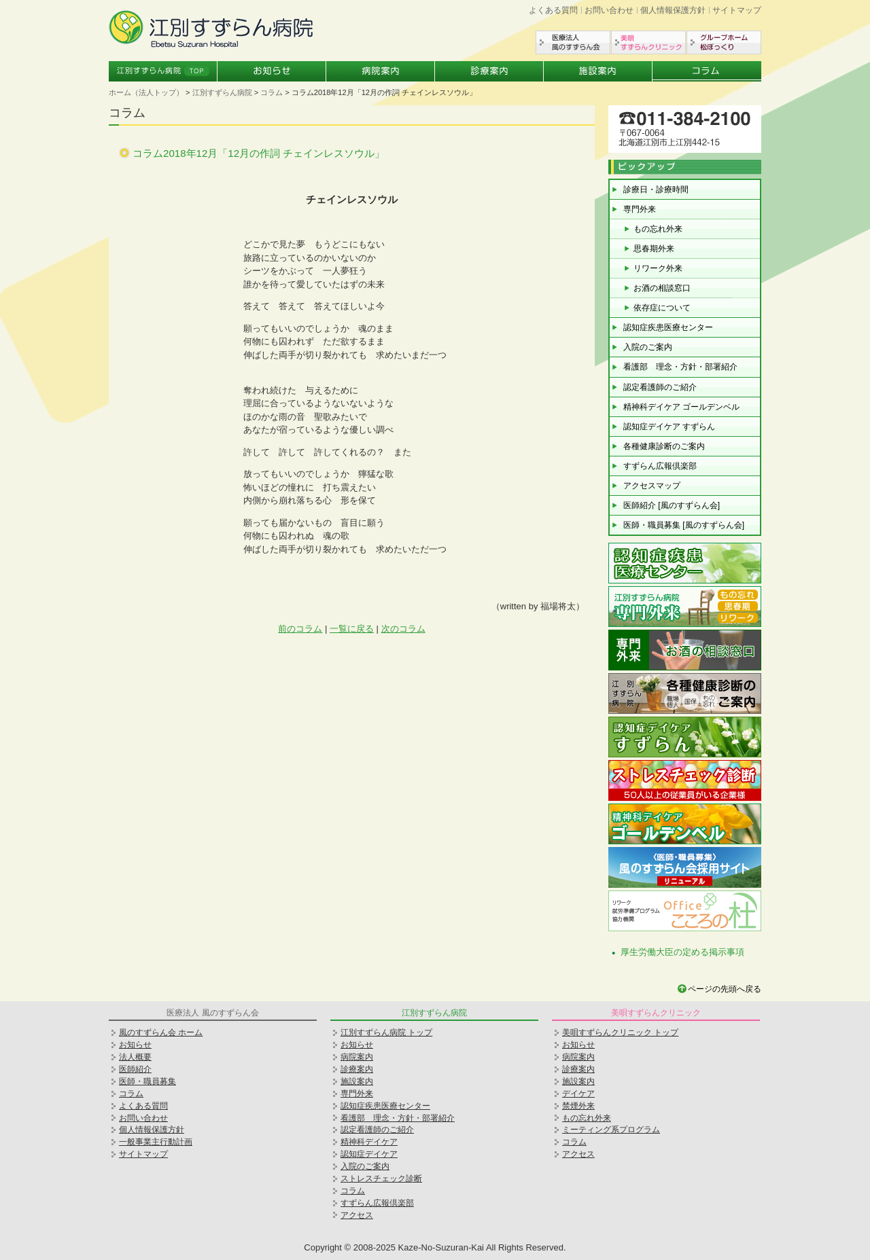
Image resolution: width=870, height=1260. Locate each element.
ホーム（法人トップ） (146, 92)
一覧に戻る (352, 629)
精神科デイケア (369, 1142)
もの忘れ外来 (657, 229)
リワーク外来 (657, 268)
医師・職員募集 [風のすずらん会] (683, 525)
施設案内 (598, 71)
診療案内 (489, 71)
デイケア (578, 1093)
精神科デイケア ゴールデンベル (681, 407)
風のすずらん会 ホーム (161, 1032)
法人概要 (135, 1057)
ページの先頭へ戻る (724, 989)
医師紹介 (135, 1069)
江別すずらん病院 (222, 92)
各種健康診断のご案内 (664, 446)
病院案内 (380, 71)
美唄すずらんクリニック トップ (620, 1032)
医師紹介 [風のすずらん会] (671, 505)
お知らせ (272, 71)
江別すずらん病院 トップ (386, 1032)
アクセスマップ (651, 485)
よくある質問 (553, 10)
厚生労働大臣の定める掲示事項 (682, 952)
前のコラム (300, 629)
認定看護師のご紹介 (660, 387)
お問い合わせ (609, 10)
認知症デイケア (369, 1154)
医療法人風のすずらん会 (573, 42)
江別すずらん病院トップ (163, 71)
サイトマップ (736, 10)
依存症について (662, 307)
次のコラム (403, 629)
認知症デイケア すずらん (669, 426)
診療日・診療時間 (656, 189)
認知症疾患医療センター (668, 327)
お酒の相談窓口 (662, 288)
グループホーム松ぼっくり (723, 42)
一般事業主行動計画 (155, 1142)
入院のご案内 (647, 347)
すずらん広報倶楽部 (660, 466)
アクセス (357, 1215)
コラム (706, 71)
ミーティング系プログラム (611, 1129)
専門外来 (639, 209)
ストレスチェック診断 (381, 1178)
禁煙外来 (578, 1106)
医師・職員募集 (147, 1081)
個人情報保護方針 (673, 10)
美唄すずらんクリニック (648, 42)
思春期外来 (653, 248)
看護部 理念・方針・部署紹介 (680, 367)
